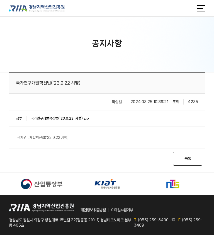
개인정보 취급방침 (93, 210)
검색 (188, 8)
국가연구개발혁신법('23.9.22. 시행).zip (60, 118)
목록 (187, 158)
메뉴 (201, 8)
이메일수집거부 (122, 210)
